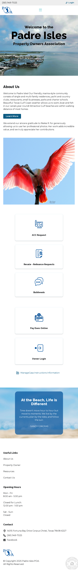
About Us (8, 459)
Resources (8, 471)
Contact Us (9, 477)
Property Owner (11, 465)
